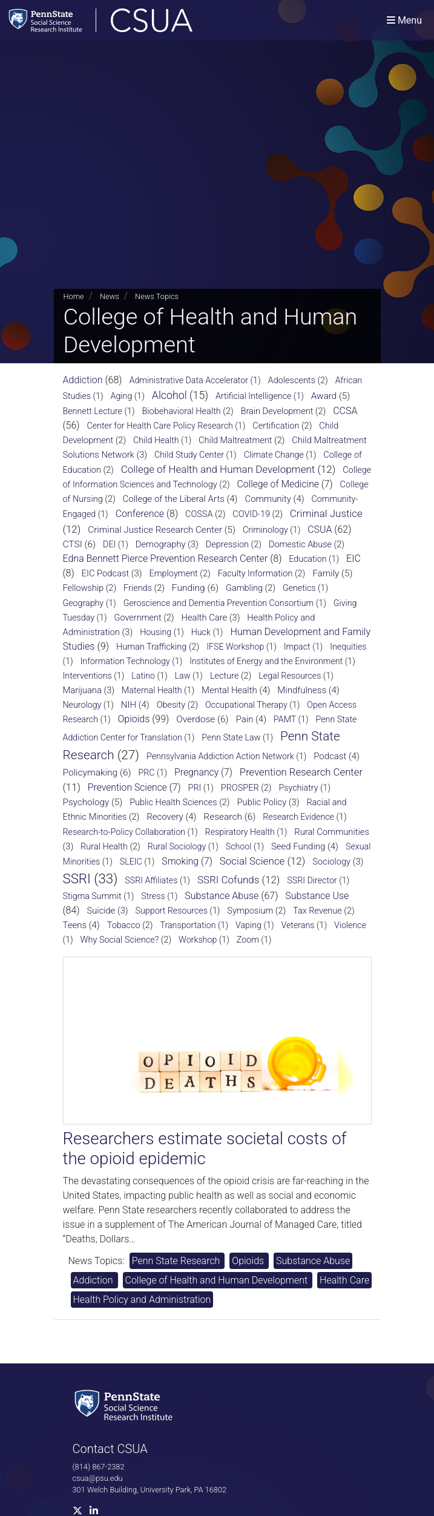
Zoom (248, 939)
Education (307, 559)
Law (183, 676)
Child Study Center (189, 455)
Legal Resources (289, 676)
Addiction (83, 380)
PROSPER (240, 788)
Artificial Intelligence (253, 396)
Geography (83, 603)
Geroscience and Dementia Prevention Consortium (218, 603)
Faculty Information (255, 573)
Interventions (87, 676)
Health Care (205, 617)
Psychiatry (298, 788)
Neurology (82, 705)
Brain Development (277, 411)
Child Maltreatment (235, 440)
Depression (227, 544)
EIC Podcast (106, 573)
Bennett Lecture (92, 411)
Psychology (86, 802)
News (109, 296)
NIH (128, 704)
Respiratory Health (240, 832)
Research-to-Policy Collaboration (124, 832)
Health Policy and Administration (142, 1299)
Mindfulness (301, 690)
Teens (75, 925)
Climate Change (274, 455)
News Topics (157, 296)
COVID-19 (251, 514)
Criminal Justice (326, 513)
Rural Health (104, 847)
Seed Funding (298, 846)
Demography (161, 544)
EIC (353, 558)
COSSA (198, 514)
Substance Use (317, 895)
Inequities (348, 646)
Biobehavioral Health (181, 411)
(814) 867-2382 (99, 1466)
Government (137, 618)
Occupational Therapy (246, 705)
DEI (109, 544)
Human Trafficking (151, 647)
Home (74, 296)
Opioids (133, 719)
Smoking (180, 861)
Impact (297, 646)
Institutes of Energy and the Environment (266, 661)
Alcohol (169, 395)
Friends (137, 588)
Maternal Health (152, 690)
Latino (143, 676)
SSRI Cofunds (228, 880)
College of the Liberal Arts (174, 498)
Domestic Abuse (300, 544)
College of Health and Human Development (218, 469)
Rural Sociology (177, 846)
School (239, 846)
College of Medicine (278, 484)
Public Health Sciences (173, 802)
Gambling (244, 588)
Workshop (198, 939)
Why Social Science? (120, 940)
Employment (173, 573)
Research (222, 816)
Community (268, 498)
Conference (140, 513)
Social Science (252, 861)
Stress (153, 896)
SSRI (77, 878)
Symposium (250, 911)
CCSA (345, 411)
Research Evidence (298, 817)
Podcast (330, 756)
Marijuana (82, 690)
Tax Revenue (317, 911)
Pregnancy (196, 772)
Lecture (224, 676)
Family (325, 573)
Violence (350, 925)
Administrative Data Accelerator (189, 380)
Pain (245, 719)
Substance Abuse (221, 895)
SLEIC (131, 861)
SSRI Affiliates (151, 880)
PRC (146, 772)
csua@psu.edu (98, 1478)
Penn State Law (231, 737)
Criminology (265, 530)
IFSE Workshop (235, 646)
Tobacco (123, 925)
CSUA (319, 529)
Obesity (171, 705)
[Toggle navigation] (404, 20)
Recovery (164, 816)
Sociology (331, 861)
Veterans (297, 925)
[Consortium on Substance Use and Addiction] (140, 20)
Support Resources (172, 910)
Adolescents (291, 380)
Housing (155, 632)
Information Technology (125, 661)
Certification (275, 426)
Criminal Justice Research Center (155, 529)
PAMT (285, 719)
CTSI (72, 544)
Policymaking (90, 772)
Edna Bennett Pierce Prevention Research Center (165, 558)
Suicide (101, 910)
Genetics (299, 588)
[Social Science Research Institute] (126, 1403)
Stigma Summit (92, 896)
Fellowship (83, 588)
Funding (188, 587)
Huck (201, 632)
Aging (122, 396)
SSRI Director (312, 880)
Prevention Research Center (301, 772)
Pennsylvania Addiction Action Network (220, 756)
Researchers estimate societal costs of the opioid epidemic (205, 1148)
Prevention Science (127, 787)
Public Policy (262, 802)
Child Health (156, 440)
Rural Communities (331, 831)
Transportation (187, 925)
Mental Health (229, 690)
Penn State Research (177, 1261)
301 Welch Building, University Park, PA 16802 (150, 1489)
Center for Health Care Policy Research (159, 425)
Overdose (195, 719)
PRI (195, 788)
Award (324, 396)
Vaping (248, 925)
